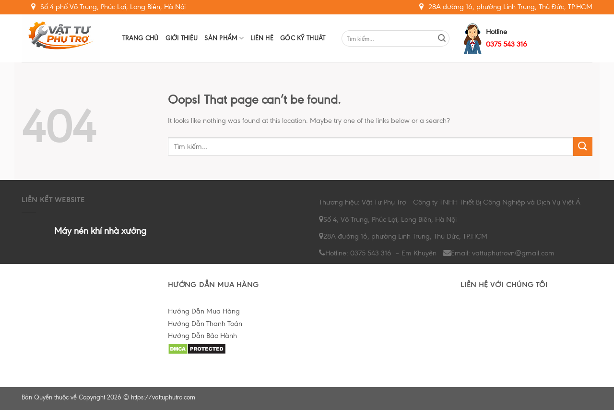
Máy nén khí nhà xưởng (100, 230)
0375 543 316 (506, 44)
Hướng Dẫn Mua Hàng (204, 311)
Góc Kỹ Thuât (302, 38)
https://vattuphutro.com (163, 397)
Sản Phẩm (224, 38)
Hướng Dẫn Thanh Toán (205, 323)
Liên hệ (261, 38)
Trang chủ (140, 38)
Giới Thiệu (181, 38)
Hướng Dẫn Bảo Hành (202, 335)
